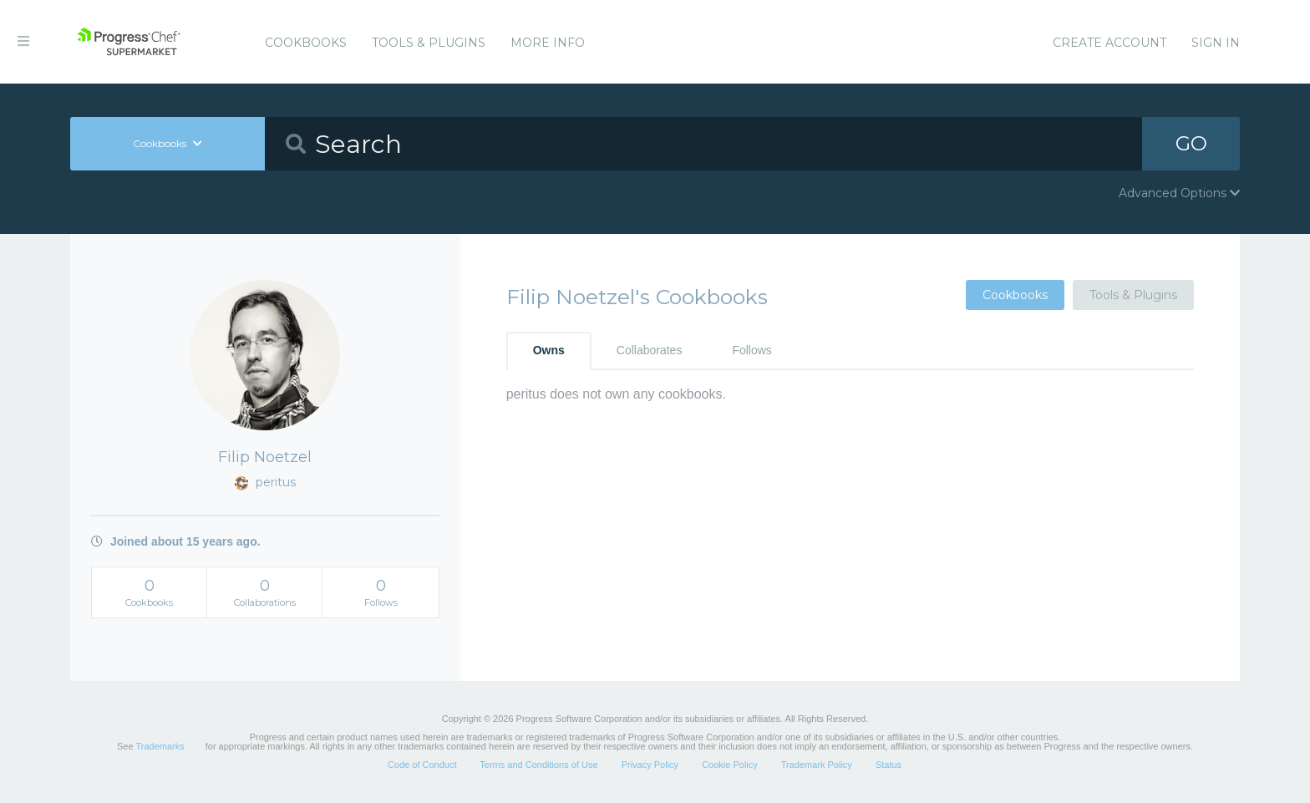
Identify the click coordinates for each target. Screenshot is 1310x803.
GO (1191, 143)
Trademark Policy (816, 765)
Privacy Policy (650, 765)
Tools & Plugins (428, 42)
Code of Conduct (422, 765)
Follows (751, 350)
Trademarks (159, 746)
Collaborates (650, 350)
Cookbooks (306, 42)
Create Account (1109, 42)
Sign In (1215, 42)
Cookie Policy (730, 765)
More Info (547, 42)
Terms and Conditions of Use (538, 765)
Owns (549, 350)
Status (888, 765)
